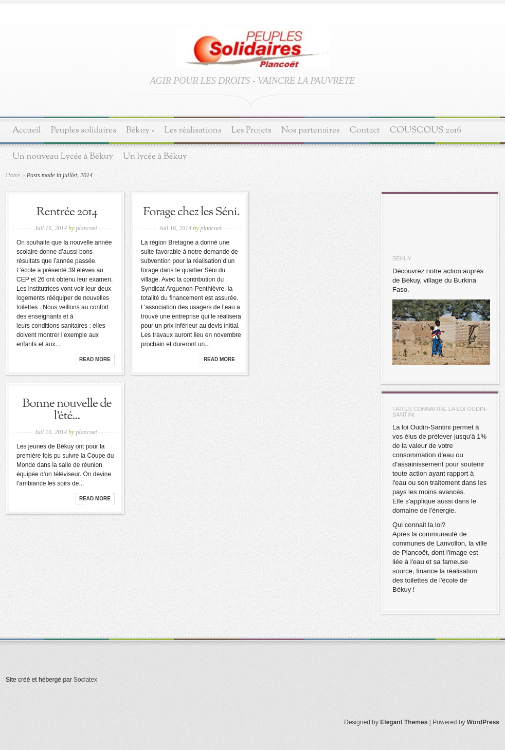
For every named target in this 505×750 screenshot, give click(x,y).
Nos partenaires (310, 130)
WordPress (483, 722)
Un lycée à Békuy (155, 156)
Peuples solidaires (83, 130)
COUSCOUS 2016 (425, 130)
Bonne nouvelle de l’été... (66, 410)
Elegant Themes (403, 722)
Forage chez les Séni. (191, 212)
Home (13, 175)
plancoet (86, 228)
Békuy (140, 130)
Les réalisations (192, 130)
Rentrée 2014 (67, 212)
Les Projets (251, 130)
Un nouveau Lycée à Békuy (62, 156)
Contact (365, 130)
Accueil (26, 130)
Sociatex (85, 679)
